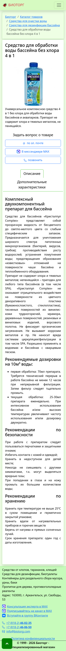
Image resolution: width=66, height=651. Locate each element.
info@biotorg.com (16, 631)
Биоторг (10, 17)
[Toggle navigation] (59, 5)
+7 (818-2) (17, 623)
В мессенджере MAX (33, 152)
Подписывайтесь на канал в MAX (27, 611)
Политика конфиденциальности (33, 638)
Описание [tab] (31, 173)
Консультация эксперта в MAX (25, 606)
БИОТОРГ (13, 5)
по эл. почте (33, 143)
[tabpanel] (33, 378)
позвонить (33, 160)
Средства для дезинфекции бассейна (34, 25)
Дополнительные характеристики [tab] (32, 184)
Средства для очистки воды (28, 21)
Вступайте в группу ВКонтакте (25, 615)
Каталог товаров (31, 17)
